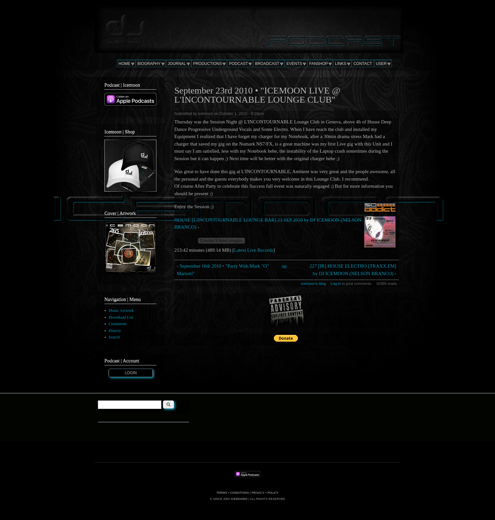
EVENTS (294, 63)
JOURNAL (177, 63)
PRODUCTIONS (207, 63)
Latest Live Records (254, 250)
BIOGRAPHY (149, 63)
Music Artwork (121, 310)
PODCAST (238, 63)
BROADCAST (267, 63)
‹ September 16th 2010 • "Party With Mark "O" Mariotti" (223, 269)
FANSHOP (318, 63)
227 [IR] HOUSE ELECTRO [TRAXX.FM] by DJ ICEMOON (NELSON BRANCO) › (353, 269)
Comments (118, 324)
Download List (121, 317)
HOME (124, 63)
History (115, 330)
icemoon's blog (313, 283)
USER (381, 63)
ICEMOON (238, 499)
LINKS (340, 63)
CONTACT (363, 63)
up (284, 266)
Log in (336, 283)
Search (114, 337)
